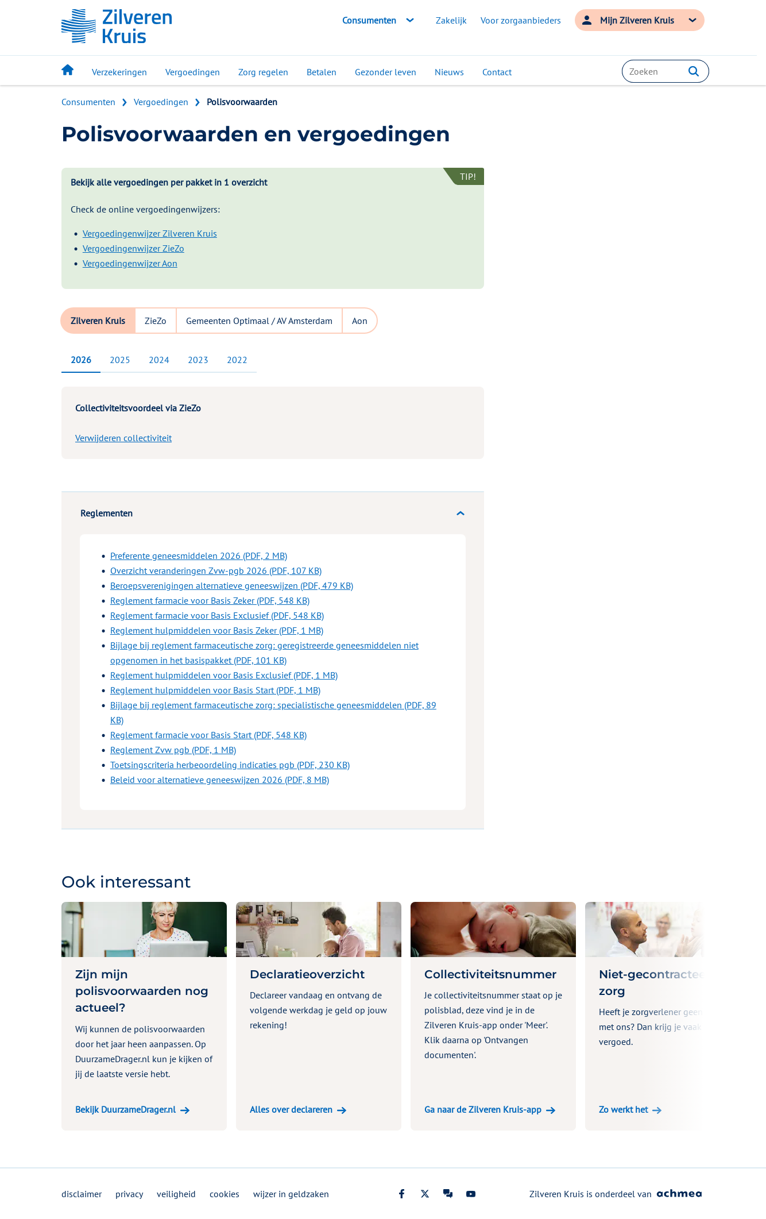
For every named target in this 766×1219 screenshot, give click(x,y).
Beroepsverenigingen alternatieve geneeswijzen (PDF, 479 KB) (231, 585)
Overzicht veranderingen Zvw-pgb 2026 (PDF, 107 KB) (216, 570)
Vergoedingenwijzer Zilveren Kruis (150, 233)
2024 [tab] (159, 359)
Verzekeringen (119, 72)
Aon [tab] (359, 320)
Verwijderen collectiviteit (123, 437)
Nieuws (449, 72)
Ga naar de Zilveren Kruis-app (482, 1109)
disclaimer (81, 1193)
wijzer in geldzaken (291, 1193)
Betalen (321, 72)
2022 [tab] (237, 359)
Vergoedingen (192, 72)
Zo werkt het (623, 1109)
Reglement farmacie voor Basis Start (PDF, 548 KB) (208, 734)
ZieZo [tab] (156, 320)
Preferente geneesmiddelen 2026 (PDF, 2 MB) (198, 555)
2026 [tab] (81, 359)
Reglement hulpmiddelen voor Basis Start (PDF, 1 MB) (215, 690)
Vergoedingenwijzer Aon (130, 263)
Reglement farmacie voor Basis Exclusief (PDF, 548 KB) (217, 615)
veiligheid (176, 1193)
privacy (129, 1193)
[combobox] (665, 71)
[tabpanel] (272, 602)
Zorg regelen (263, 72)
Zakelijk (451, 20)
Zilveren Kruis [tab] (98, 320)
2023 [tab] (198, 359)
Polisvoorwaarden (242, 101)
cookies (224, 1193)
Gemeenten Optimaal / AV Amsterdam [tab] (259, 320)
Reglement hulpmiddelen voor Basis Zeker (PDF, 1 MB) (216, 630)
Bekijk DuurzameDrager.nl (125, 1109)
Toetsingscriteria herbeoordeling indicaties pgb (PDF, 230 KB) (230, 764)
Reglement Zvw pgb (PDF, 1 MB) (173, 749)
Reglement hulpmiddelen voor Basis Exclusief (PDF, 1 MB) (224, 675)
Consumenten (88, 101)
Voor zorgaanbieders (521, 20)
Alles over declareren (291, 1109)
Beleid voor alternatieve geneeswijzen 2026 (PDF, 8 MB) (219, 779)
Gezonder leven (385, 72)
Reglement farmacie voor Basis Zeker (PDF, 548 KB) (210, 600)
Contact (497, 72)
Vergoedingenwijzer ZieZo (133, 248)
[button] (694, 71)
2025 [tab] (120, 359)
